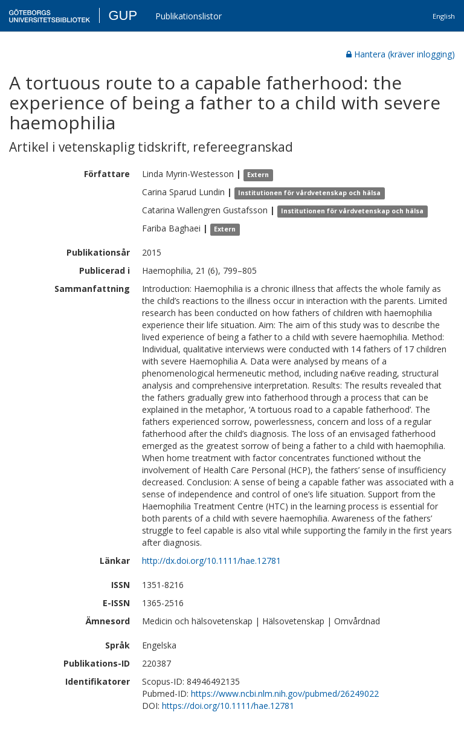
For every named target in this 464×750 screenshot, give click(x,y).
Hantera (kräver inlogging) (400, 54)
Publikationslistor (188, 16)
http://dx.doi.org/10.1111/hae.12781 (211, 560)
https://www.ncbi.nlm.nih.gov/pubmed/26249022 (285, 693)
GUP (122, 15)
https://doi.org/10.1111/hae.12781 (228, 705)
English (444, 16)
